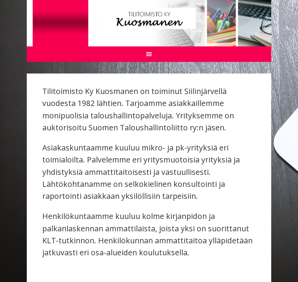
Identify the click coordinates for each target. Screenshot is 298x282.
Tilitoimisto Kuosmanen (149, 18)
